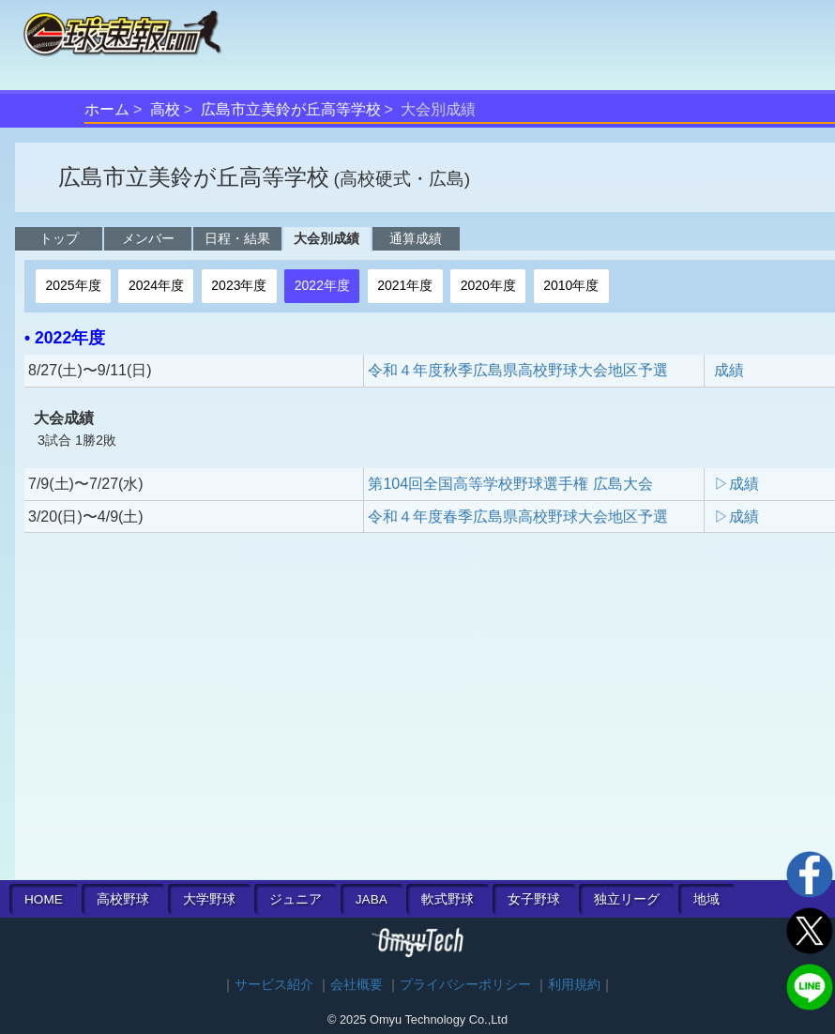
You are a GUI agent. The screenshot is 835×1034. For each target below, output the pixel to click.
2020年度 (488, 285)
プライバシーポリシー (465, 985)
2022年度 (322, 285)
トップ (59, 238)
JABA (371, 899)
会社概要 (356, 985)
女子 (534, 899)
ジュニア (295, 899)
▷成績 (736, 484)
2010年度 (571, 285)
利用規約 (574, 985)
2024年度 (156, 285)
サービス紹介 (274, 985)
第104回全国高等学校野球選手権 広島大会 (510, 484)
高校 (165, 109)
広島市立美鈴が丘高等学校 (291, 109)
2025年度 (72, 285)
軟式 (447, 899)
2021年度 (405, 285)
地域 (706, 899)
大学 (209, 899)
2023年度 (238, 285)
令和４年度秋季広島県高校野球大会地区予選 (518, 370)
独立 (627, 899)
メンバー (148, 238)
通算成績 (415, 238)
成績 (729, 370)
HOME (43, 899)
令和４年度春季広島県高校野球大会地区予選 (518, 517)
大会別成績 (326, 238)
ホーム (106, 109)
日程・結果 (237, 238)
